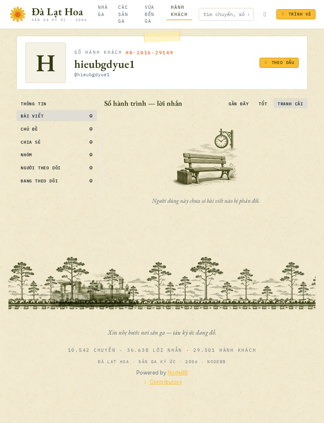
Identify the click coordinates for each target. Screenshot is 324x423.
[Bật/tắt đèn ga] (265, 14)
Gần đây (239, 103)
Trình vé (296, 14)
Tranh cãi (290, 103)
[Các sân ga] (126, 14)
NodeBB (177, 372)
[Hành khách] (179, 10)
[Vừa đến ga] (153, 14)
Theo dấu (279, 62)
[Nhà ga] (103, 10)
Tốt (263, 103)
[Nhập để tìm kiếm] (226, 14)
